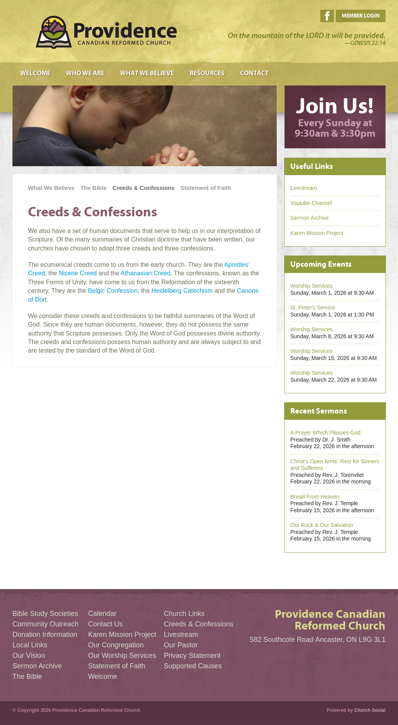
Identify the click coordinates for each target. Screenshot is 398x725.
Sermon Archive (309, 218)
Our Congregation (116, 645)
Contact (254, 73)
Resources (207, 73)
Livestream (303, 188)
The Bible (93, 187)
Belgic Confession (113, 290)
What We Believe (147, 73)
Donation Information (44, 634)
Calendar (102, 613)
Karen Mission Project (316, 233)
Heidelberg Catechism (182, 290)
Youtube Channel (311, 203)
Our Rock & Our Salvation (321, 525)
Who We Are (85, 73)
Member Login (361, 15)
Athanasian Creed (145, 273)
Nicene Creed (78, 273)
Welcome (35, 73)
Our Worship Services (122, 655)
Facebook (327, 16)
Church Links (184, 613)
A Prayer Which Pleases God (325, 432)
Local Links (29, 645)
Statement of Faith (205, 187)
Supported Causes (193, 666)
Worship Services (311, 286)
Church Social (370, 710)
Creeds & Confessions (143, 187)
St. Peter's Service (312, 307)
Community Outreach (45, 624)
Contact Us (105, 624)
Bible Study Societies (45, 613)
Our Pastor (180, 645)
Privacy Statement (192, 655)
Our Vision (28, 655)
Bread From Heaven (314, 497)
